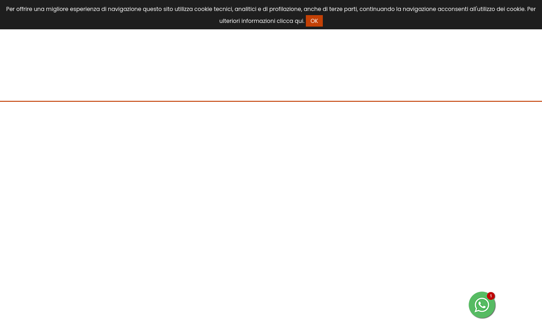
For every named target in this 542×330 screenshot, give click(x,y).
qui (299, 21)
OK (314, 21)
